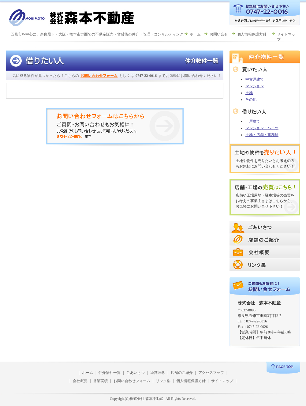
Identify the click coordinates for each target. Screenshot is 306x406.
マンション (254, 86)
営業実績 (100, 381)
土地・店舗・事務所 (261, 135)
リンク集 (163, 381)
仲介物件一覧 (110, 372)
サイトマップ (222, 381)
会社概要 (80, 381)
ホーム (195, 34)
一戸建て (252, 121)
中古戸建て (254, 79)
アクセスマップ (211, 372)
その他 (250, 99)
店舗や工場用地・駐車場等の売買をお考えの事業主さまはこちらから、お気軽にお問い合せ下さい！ (265, 201)
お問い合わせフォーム (99, 75)
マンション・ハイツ (261, 128)
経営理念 (157, 372)
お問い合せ (219, 34)
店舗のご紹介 (182, 372)
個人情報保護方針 (252, 34)
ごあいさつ (135, 372)
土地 (249, 93)
